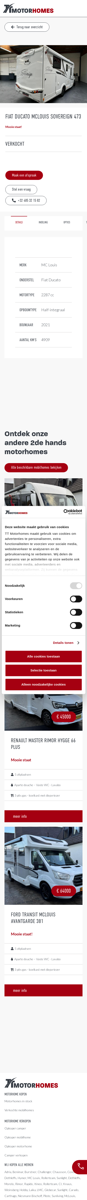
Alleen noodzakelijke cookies (43, 684)
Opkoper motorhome (18, 1146)
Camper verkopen (16, 1155)
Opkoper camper (15, 1128)
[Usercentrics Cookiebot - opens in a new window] (63, 512)
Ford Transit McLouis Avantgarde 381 (33, 917)
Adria (7, 1172)
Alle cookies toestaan (43, 656)
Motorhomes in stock (18, 1101)
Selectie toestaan (43, 670)
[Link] (28, 8)
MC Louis (34, 1178)
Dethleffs (10, 1178)
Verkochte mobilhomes (19, 1110)
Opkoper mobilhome (17, 1137)
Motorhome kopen (15, 1094)
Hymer (22, 1178)
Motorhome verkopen (17, 1121)
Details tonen (63, 642)
